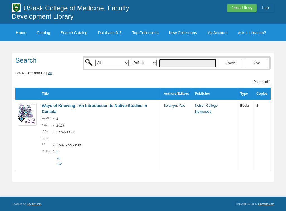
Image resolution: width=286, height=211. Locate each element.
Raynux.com (34, 203)
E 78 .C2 (59, 158)
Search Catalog (74, 32)
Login (266, 8)
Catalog (43, 32)
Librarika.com (266, 203)
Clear (256, 63)
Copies (262, 94)
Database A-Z (110, 32)
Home (21, 32)
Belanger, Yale (174, 106)
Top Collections (145, 32)
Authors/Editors (176, 94)
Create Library (241, 8)
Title (45, 94)
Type (244, 94)
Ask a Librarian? (252, 32)
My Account (217, 32)
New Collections (183, 32)
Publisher (202, 94)
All (50, 73)
